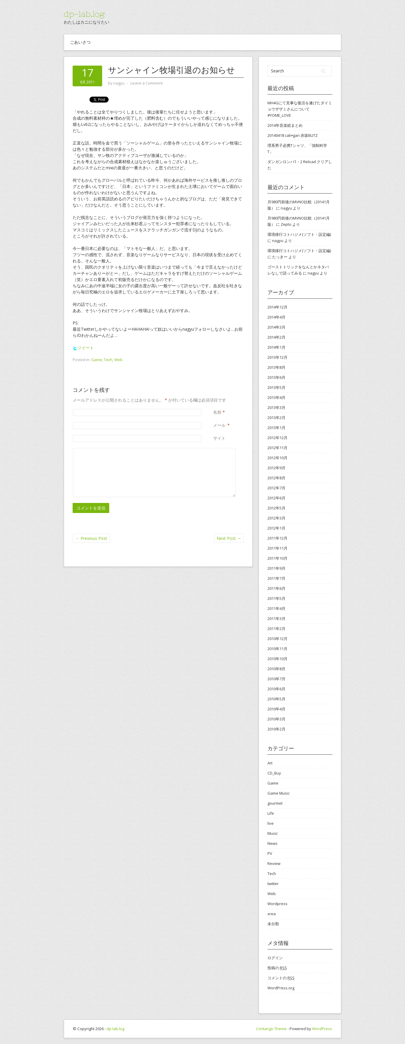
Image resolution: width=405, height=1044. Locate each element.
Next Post (229, 538)
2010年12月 (277, 638)
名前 (217, 412)
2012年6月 (276, 498)
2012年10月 (277, 457)
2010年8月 (276, 668)
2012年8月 (276, 477)
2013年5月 (276, 387)
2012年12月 (277, 437)
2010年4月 (276, 709)
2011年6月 (276, 588)
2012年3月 (276, 518)
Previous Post (91, 538)
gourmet (274, 803)
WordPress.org (280, 988)
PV (269, 853)
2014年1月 (276, 347)
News (272, 843)
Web (118, 359)
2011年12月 (277, 538)
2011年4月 (276, 608)
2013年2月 (276, 417)
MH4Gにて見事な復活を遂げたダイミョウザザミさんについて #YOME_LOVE (299, 109)
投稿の (277, 968)
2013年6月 (276, 377)
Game (96, 359)
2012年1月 (276, 528)
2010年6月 (276, 688)
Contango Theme (271, 1028)
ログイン (275, 957)
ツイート (83, 347)
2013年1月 (276, 427)
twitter (273, 883)
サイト (219, 438)
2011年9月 (276, 568)
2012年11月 (277, 447)
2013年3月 (276, 407)
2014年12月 (277, 307)
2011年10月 (277, 558)
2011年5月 (276, 598)
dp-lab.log (84, 14)
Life (270, 813)
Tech (108, 359)
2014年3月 (276, 327)
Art (269, 763)
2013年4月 (276, 397)
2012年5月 (276, 508)
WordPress (322, 1028)
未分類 (273, 923)
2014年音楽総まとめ (285, 125)
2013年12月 (277, 357)
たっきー (280, 256)
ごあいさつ (80, 42)
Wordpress (277, 903)
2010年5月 (276, 699)
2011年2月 (276, 628)
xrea (271, 913)
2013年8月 (276, 367)
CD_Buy (274, 773)
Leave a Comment (146, 83)
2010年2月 (276, 729)
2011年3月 (276, 618)
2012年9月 (276, 467)
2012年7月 (276, 488)
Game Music (278, 793)
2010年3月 (276, 719)
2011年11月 (277, 548)
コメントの (281, 978)
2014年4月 (276, 317)
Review (273, 863)
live (270, 823)
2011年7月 (276, 578)
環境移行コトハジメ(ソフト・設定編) (299, 234)
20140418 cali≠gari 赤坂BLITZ (292, 135)
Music (272, 833)
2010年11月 (277, 648)
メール (219, 425)
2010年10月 (277, 658)
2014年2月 (276, 337)
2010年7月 (276, 678)
